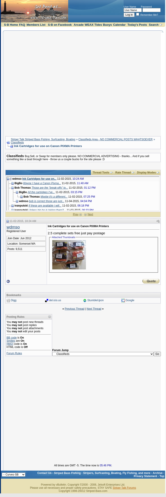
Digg (13, 300)
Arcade (79, 24)
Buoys (107, 24)
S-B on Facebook (60, 24)
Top (161, 476)
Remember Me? (147, 14)
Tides (98, 24)
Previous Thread (74, 308)
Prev (76, 214)
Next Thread (94, 308)
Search (154, 24)
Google (130, 300)
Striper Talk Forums (124, 487)
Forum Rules (14, 353)
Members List (35, 24)
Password (146, 6)
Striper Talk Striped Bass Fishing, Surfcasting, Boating (43, 139)
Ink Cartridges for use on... (39, 178)
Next (90, 214)
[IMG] (10, 344)
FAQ (22, 24)
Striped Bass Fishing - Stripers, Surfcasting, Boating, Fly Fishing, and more (102, 473)
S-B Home (11, 24)
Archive (158, 473)
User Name (130, 6)
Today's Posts (137, 24)
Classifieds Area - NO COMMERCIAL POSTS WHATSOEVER (116, 139)
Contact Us (44, 473)
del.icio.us (55, 300)
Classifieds (17, 142)
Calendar (119, 24)
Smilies (11, 340)
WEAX (89, 24)
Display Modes (146, 172)
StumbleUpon (95, 300)
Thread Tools (100, 172)
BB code (12, 337)
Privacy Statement (145, 476)
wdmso (13, 227)
